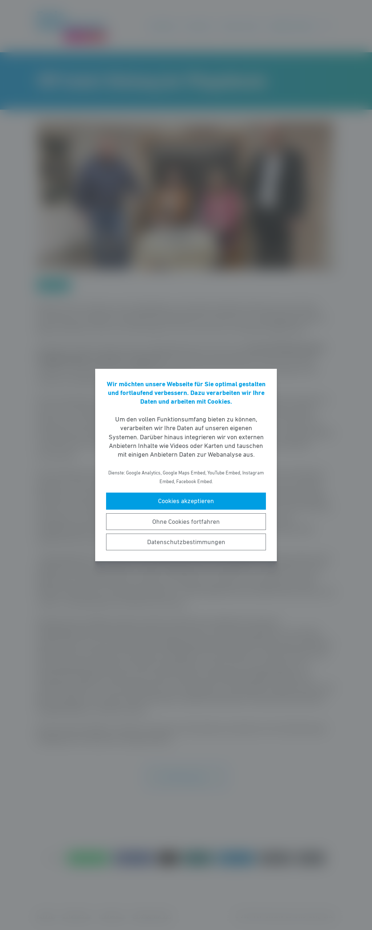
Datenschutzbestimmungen (186, 542)
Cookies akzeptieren (186, 501)
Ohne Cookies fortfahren (186, 522)
